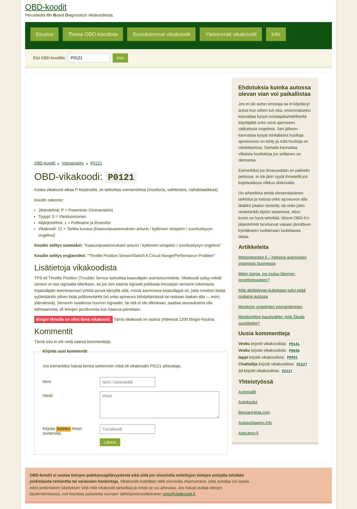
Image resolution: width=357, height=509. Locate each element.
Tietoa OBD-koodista (93, 34)
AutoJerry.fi (248, 430)
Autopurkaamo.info (255, 420)
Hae (120, 58)
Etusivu (44, 34)
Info (275, 34)
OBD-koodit (46, 7)
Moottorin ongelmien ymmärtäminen (270, 307)
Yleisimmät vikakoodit (231, 34)
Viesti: (48, 394)
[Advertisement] (131, 117)
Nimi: (47, 380)
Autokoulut (247, 399)
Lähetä (110, 441)
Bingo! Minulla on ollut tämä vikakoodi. (73, 318)
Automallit (247, 389)
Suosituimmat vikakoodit (161, 34)
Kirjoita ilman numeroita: (62, 430)
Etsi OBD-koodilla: (49, 58)
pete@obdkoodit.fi (179, 493)
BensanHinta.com (254, 409)
